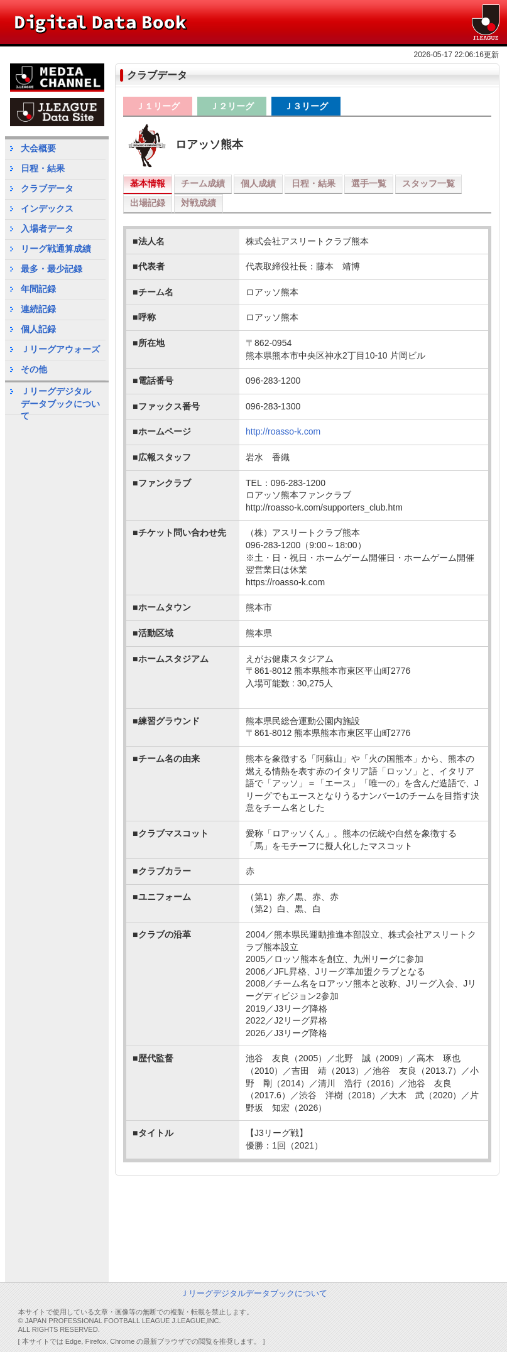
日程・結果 (313, 183)
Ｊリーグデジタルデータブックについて (60, 400)
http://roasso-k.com (283, 431)
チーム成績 (203, 183)
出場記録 (147, 203)
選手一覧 (368, 183)
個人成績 (258, 183)
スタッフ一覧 (428, 183)
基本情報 (147, 183)
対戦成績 (198, 203)
